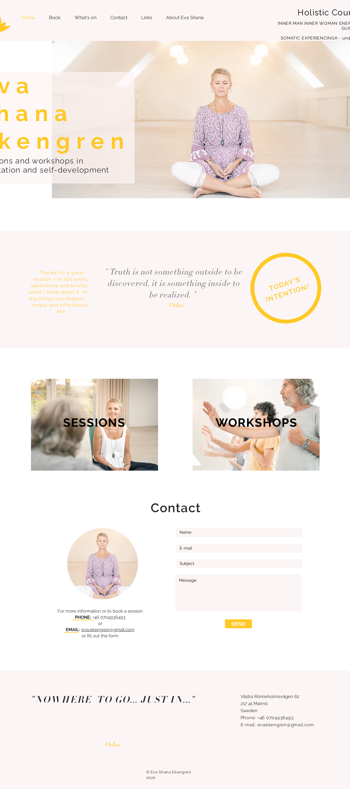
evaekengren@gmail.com (285, 724)
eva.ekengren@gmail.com (107, 629)
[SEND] (238, 623)
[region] (287, 290)
